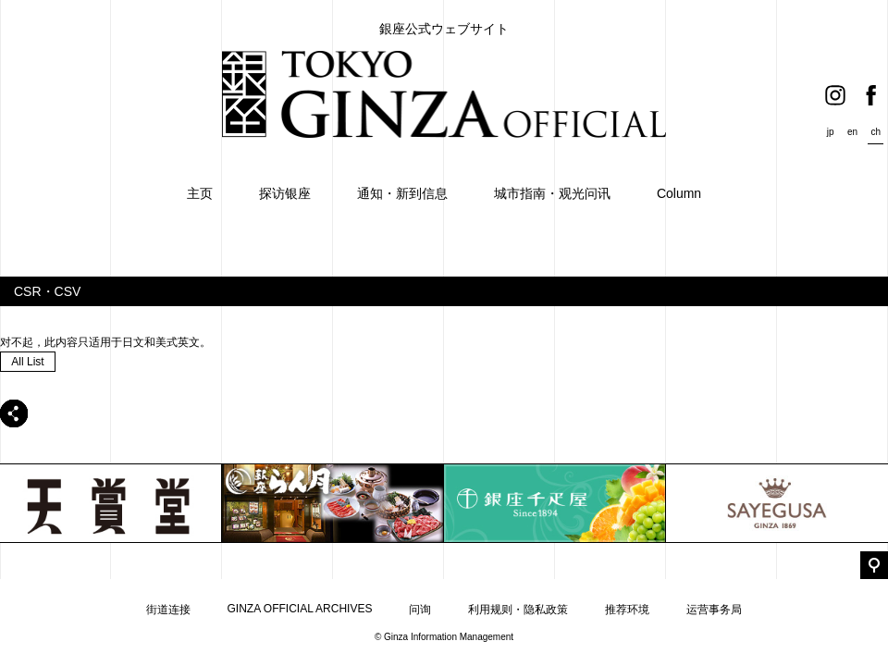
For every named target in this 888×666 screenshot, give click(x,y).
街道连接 (168, 609)
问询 (420, 609)
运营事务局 (714, 609)
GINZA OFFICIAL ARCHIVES (300, 608)
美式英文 (177, 342)
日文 (133, 342)
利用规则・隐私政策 (518, 609)
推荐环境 (627, 609)
